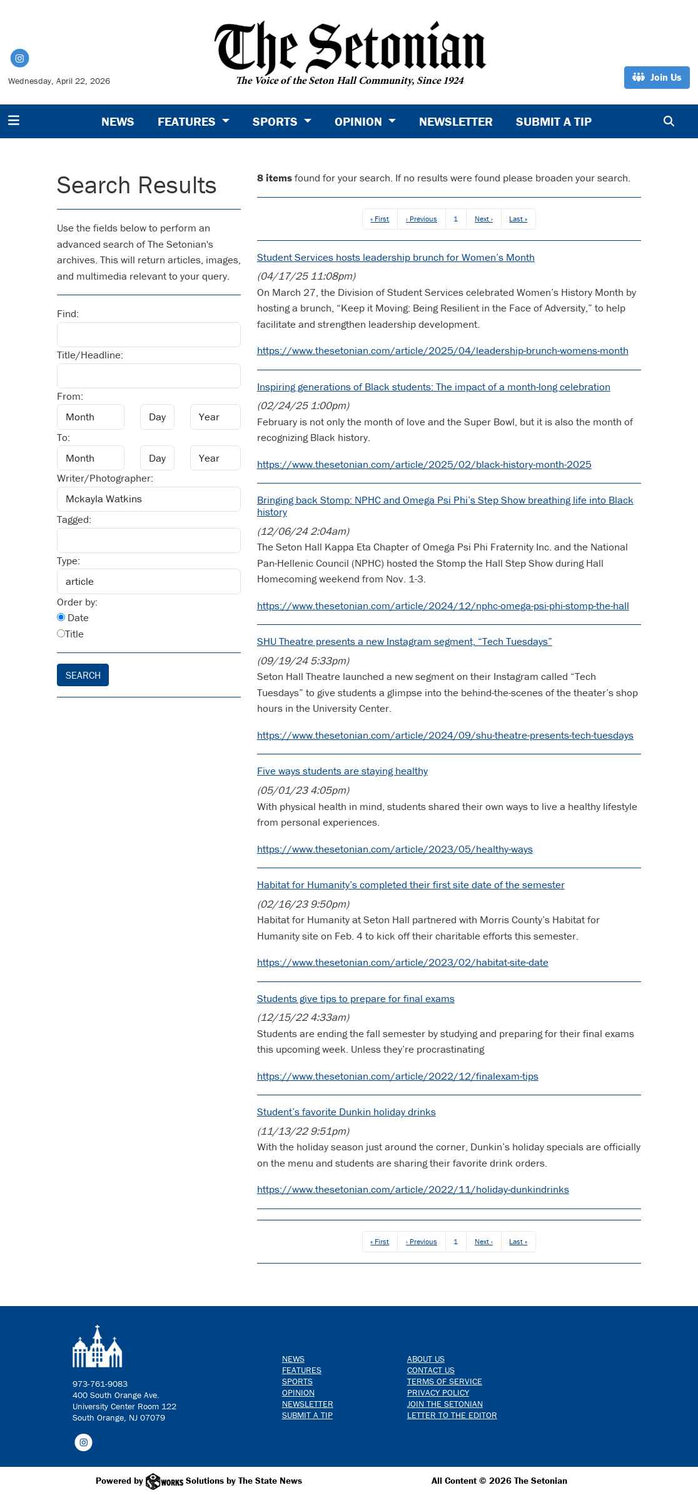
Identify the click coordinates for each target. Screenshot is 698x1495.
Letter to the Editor (452, 1415)
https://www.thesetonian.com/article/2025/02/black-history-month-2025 (424, 464)
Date (73, 617)
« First (379, 218)
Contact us (431, 1370)
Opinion (298, 1392)
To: (63, 437)
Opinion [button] (360, 121)
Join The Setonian (445, 1403)
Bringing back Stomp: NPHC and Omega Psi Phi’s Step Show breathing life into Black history (445, 506)
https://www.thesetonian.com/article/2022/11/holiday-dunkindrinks (413, 1189)
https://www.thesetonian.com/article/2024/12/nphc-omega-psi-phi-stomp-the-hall (443, 605)
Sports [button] (277, 121)
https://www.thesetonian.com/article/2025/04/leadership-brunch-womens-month (443, 350)
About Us (426, 1358)
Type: (68, 560)
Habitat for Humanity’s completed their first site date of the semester (411, 884)
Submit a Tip (554, 121)
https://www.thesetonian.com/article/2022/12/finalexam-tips (398, 1076)
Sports (297, 1381)
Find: (68, 313)
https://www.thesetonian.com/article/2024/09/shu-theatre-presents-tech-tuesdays (445, 735)
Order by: (77, 602)
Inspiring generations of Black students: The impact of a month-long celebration (433, 386)
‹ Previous (421, 218)
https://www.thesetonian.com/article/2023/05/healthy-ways (395, 849)
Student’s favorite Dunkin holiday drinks (346, 1111)
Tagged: (74, 519)
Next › (484, 218)
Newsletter (456, 121)
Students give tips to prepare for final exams (356, 998)
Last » (518, 218)
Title (70, 634)
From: (70, 396)
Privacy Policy (438, 1392)
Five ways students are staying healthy (342, 771)
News (117, 121)
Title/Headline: (90, 355)
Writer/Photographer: (105, 478)
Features (301, 1370)
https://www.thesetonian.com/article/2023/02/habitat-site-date (403, 962)
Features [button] (188, 121)
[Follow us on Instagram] (83, 1441)
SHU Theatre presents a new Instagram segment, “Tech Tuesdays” (404, 641)
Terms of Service (444, 1381)
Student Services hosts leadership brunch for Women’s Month (396, 257)
